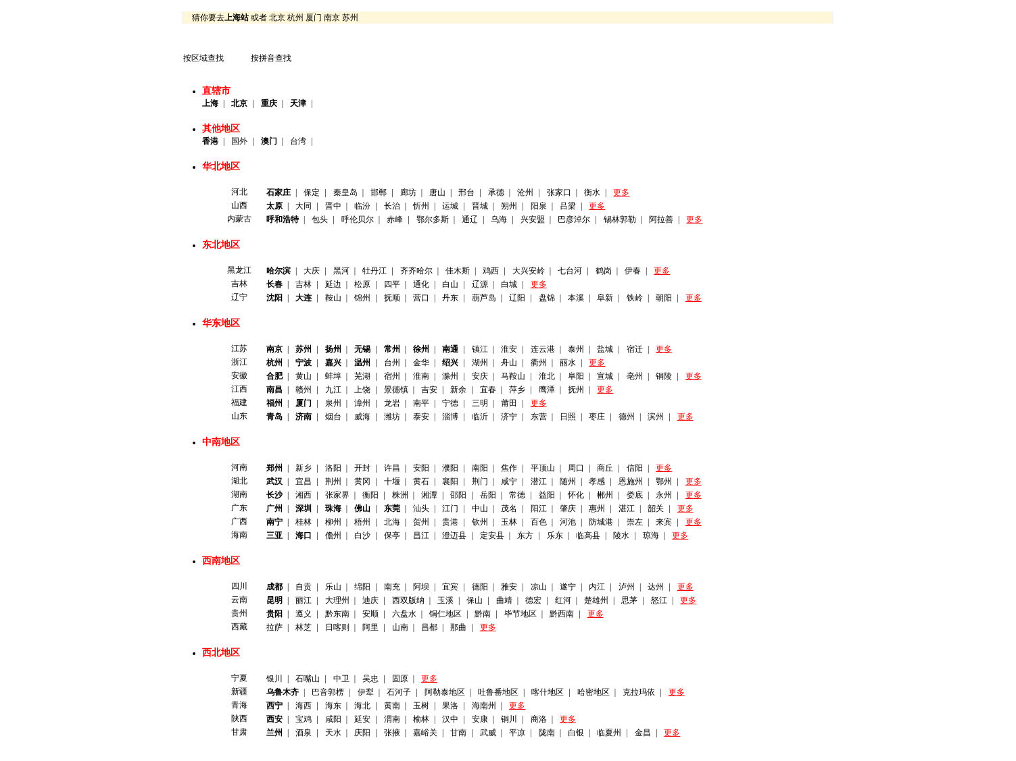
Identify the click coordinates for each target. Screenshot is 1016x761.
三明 (480, 403)
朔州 (509, 206)
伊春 (633, 270)
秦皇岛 (345, 192)
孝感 (597, 481)
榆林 (421, 719)
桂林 (303, 522)
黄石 (421, 481)
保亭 (392, 535)
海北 (362, 705)
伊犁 (366, 692)
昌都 (429, 627)
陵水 (621, 535)
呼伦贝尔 (357, 219)
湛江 (627, 508)
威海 (362, 416)
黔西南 (562, 614)
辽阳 (517, 298)
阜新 (605, 298)
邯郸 (378, 192)
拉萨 (274, 627)
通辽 (470, 219)
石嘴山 (307, 678)
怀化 (576, 495)
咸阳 (333, 719)
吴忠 (370, 678)
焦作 (509, 468)
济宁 (509, 416)
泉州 (333, 403)
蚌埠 (333, 376)
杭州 (295, 17)
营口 (421, 298)
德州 (627, 416)
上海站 (236, 17)
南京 (332, 17)
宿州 (392, 376)
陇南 (547, 732)
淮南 (421, 376)
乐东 (555, 535)
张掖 (392, 732)
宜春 (488, 389)
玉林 (509, 522)
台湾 (298, 141)
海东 (333, 705)
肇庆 (568, 508)
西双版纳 (408, 600)
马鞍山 (513, 376)
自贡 (303, 587)
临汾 (362, 206)
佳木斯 (457, 270)
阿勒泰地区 (445, 692)
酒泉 (303, 732)
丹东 (450, 298)
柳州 (333, 522)
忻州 (421, 206)
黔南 (483, 614)
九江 (333, 389)
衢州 (539, 362)
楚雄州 (596, 600)
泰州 (576, 349)
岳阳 (488, 495)
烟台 (333, 416)
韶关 (656, 508)
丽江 (303, 600)
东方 (525, 535)
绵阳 (362, 587)
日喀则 (337, 627)
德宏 (533, 600)
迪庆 (370, 600)
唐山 (437, 192)
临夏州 (609, 732)
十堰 (392, 481)
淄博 (450, 416)
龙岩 (392, 403)
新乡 (303, 468)
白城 (509, 284)
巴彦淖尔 (574, 219)
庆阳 (362, 732)
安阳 (421, 468)
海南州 (484, 705)
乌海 (499, 219)
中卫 (341, 678)
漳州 (362, 403)
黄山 (303, 376)
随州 (568, 481)
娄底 (635, 495)
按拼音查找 (271, 58)
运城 (450, 206)
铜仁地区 (445, 614)
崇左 (635, 522)
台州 (392, 362)
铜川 (509, 719)
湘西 (303, 495)
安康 (480, 719)
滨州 (656, 416)
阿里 (370, 627)
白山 (450, 284)
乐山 (333, 587)
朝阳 (664, 298)
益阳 (547, 495)
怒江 (659, 600)
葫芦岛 (484, 298)
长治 (392, 206)
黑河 (341, 270)
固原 (400, 678)
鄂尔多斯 (432, 219)
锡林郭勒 (620, 219)
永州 (664, 495)
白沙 (362, 535)
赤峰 (395, 219)
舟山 (509, 362)
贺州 (421, 522)
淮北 (547, 376)
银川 (274, 678)
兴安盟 (533, 219)
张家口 (559, 192)
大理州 (337, 600)
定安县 (492, 535)
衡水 (592, 192)
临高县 (588, 535)
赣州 (303, 389)
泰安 (421, 416)
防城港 (601, 522)
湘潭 (429, 495)
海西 (303, 705)
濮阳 (450, 468)
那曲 (458, 627)
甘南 (458, 732)
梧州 (362, 522)
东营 (539, 416)
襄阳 (450, 481)
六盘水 (404, 614)
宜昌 (303, 481)
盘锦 (547, 298)
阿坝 (421, 587)
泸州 (627, 587)
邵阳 (458, 495)
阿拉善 (661, 219)
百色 (539, 522)
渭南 (392, 719)
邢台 (466, 192)
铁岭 (635, 298)
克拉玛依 (639, 692)
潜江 (539, 481)
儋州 (333, 535)
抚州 (576, 389)
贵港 (450, 522)
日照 (568, 416)
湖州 (480, 362)
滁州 (450, 376)
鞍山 (333, 298)
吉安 (429, 389)
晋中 (333, 206)
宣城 (605, 376)
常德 (517, 495)
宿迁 (635, 349)
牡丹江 (374, 270)
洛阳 (333, 468)
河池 (568, 522)
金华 (421, 362)
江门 (450, 508)
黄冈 (362, 481)
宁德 (450, 403)
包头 (320, 219)
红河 (563, 600)
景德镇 (396, 389)
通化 (421, 284)
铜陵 (664, 376)
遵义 (303, 614)
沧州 (525, 192)
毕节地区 (520, 614)
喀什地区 (547, 692)
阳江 (539, 508)
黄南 (392, 705)
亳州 (635, 376)
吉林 (303, 284)
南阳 (480, 468)
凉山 (539, 587)
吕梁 (568, 206)
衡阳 (370, 495)
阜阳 (576, 376)
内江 (597, 587)
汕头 (421, 508)
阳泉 (539, 206)
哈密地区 (593, 692)
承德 (496, 192)
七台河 (570, 270)
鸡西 (491, 270)
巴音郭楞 (328, 692)
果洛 (450, 705)
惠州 (597, 508)
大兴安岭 (528, 270)
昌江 (421, 535)
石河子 (399, 692)
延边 (333, 284)
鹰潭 (547, 389)
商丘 (605, 468)
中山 (480, 508)
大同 (303, 206)
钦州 (480, 522)
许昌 (392, 468)
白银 (576, 732)
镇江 (480, 349)
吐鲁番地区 (498, 692)
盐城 (605, 349)
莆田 (509, 403)
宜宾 (450, 587)
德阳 (480, 587)
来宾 (664, 522)
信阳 (635, 468)
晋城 (480, 206)
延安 (362, 719)
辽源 (480, 284)
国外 (239, 141)
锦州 (362, 298)
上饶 (362, 389)
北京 (277, 17)
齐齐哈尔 (416, 270)
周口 (576, 468)
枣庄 (597, 416)
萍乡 (517, 389)
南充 (392, 587)
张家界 (337, 495)
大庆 (312, 270)
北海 (392, 522)
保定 (312, 192)
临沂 (480, 416)
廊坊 (408, 192)
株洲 (400, 495)
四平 (392, 284)
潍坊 (392, 416)
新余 (458, 389)
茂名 (509, 508)
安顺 (370, 614)
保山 (474, 600)
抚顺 (392, 298)
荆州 (333, 481)
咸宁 (509, 481)
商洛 (539, 719)
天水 (333, 732)
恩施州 (631, 481)
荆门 (480, 481)
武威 (488, 732)
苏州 (350, 17)
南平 (421, 403)
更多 (621, 192)
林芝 (303, 627)
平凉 (517, 732)
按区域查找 (203, 58)
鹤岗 (604, 270)
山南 (400, 627)
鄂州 (664, 481)
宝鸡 (303, 719)
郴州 (605, 495)
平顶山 (543, 468)
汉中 (450, 719)
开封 (362, 468)
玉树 (421, 705)
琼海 (651, 535)
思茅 (629, 600)
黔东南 (337, 614)
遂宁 (568, 587)
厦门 (314, 17)
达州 (656, 587)
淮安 (509, 349)
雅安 (509, 587)
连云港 (543, 349)
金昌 (643, 732)
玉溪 (445, 600)
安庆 (480, 376)
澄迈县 (454, 535)
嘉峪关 (425, 732)
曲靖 (504, 600)
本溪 (576, 298)
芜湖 (362, 376)
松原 (362, 284)
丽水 (568, 362)
